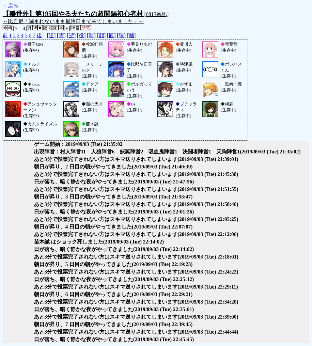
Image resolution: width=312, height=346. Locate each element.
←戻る (10, 5)
